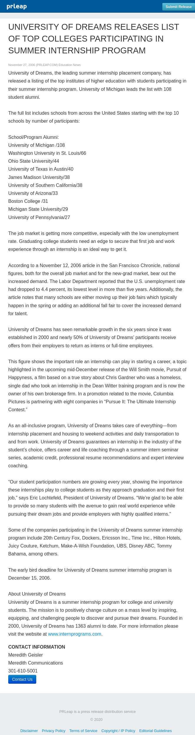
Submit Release (179, 7)
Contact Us (22, 679)
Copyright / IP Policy (118, 731)
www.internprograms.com (74, 634)
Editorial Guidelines (155, 731)
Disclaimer (29, 731)
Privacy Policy (53, 731)
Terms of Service (83, 731)
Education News (70, 65)
